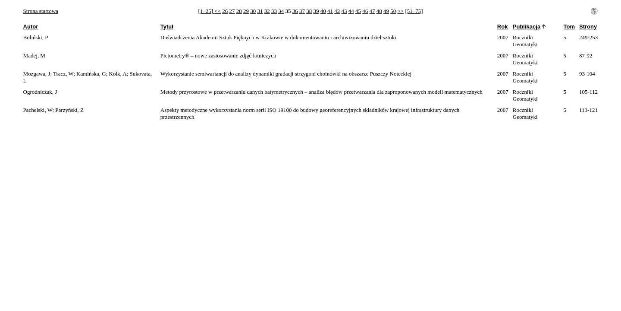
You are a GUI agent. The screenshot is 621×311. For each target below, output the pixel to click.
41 (330, 11)
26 (225, 11)
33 (274, 11)
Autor (30, 26)
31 (260, 11)
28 (239, 11)
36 (295, 11)
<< (217, 11)
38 (309, 11)
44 (351, 11)
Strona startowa (40, 11)
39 (316, 11)
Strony (588, 26)
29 (246, 11)
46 (365, 11)
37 (302, 11)
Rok (502, 26)
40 (323, 11)
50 (393, 11)
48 (379, 11)
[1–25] (206, 11)
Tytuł (166, 26)
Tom (569, 26)
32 (267, 11)
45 (358, 11)
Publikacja (526, 26)
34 (281, 11)
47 (372, 11)
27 (232, 11)
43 (344, 11)
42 (337, 11)
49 (386, 11)
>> (400, 11)
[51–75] (414, 11)
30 (253, 11)
